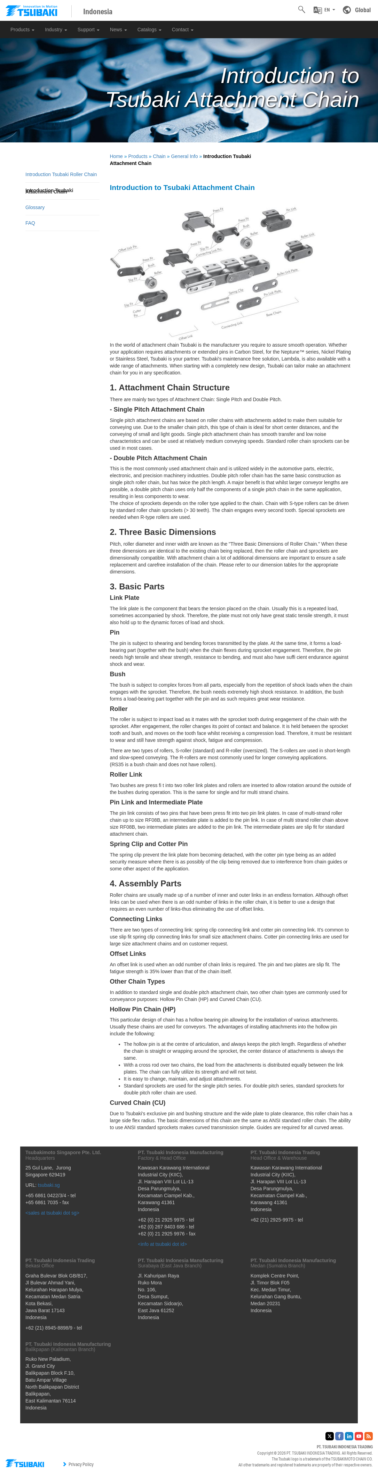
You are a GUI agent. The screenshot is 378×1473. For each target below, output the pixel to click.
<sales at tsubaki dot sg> (52, 1213)
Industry (56, 29)
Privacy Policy (78, 1464)
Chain (159, 156)
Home (116, 156)
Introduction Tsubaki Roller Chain (61, 174)
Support (89, 29)
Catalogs (149, 29)
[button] (324, 10)
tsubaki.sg (49, 1185)
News (118, 29)
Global (363, 10)
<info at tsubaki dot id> (162, 1244)
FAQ (30, 223)
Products (22, 29)
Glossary (35, 207)
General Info (184, 156)
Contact (183, 29)
